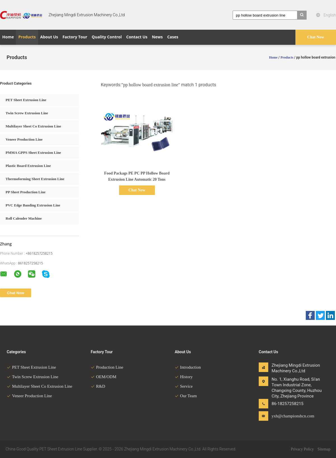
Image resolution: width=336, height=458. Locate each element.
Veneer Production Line (24, 139)
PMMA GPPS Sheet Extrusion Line (33, 152)
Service (184, 386)
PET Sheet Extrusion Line (26, 100)
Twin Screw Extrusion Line (27, 113)
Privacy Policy (302, 449)
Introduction (188, 367)
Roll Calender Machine (24, 218)
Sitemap (324, 449)
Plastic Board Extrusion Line (28, 166)
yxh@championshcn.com (289, 416)
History (184, 377)
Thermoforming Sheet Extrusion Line (35, 179)
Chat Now (315, 37)
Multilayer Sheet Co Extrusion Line (33, 126)
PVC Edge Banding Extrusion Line (33, 205)
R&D (98, 386)
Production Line (107, 367)
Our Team (186, 396)
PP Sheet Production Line (25, 192)
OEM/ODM (103, 377)
